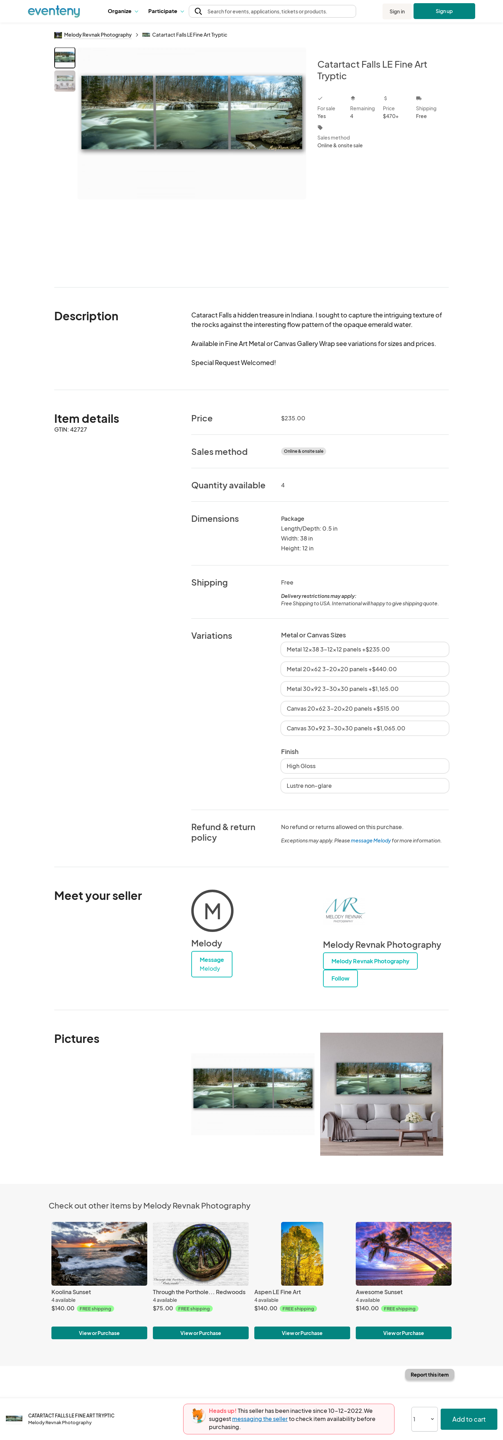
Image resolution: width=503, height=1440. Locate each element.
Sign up (444, 11)
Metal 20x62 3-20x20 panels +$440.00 (342, 669)
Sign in (397, 11)
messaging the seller (260, 1418)
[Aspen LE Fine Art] (302, 1254)
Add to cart (469, 1419)
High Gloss (301, 766)
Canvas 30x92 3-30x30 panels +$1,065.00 (346, 728)
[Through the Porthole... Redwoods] (201, 1254)
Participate (166, 10)
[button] (123, 11)
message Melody (371, 840)
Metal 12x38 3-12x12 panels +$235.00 (338, 649)
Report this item (430, 1374)
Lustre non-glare (309, 785)
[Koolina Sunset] (99, 1254)
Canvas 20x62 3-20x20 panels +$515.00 (343, 708)
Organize (123, 10)
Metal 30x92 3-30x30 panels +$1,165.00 (343, 688)
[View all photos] (191, 161)
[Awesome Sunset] (404, 1254)
